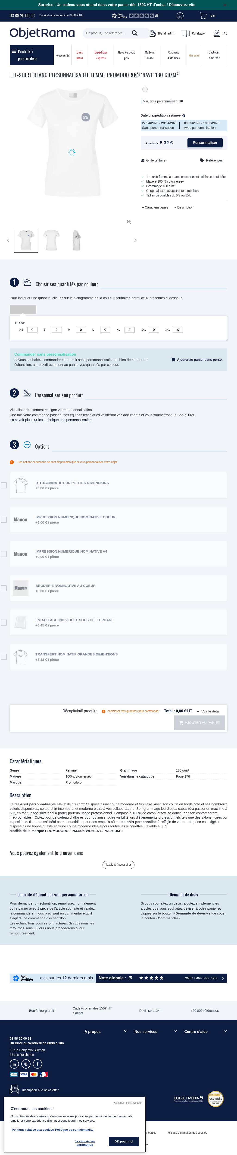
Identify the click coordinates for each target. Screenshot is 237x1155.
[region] (75, 1125)
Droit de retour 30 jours (200, 1056)
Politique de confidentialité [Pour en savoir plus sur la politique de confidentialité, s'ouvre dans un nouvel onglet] (74, 1129)
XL (118, 329)
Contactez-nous (195, 1064)
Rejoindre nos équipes (100, 1048)
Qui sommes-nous (97, 1040)
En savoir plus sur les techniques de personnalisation (51, 420)
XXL (143, 329)
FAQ (220, 33)
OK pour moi (124, 1141)
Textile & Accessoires (119, 864)
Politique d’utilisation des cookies (186, 1132)
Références (214, 160)
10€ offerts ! (161, 33)
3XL (167, 329)
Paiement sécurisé (147, 1052)
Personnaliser (205, 143)
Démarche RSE (95, 1056)
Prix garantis (143, 1060)
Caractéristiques (156, 207)
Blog (87, 1064)
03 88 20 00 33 (22, 15)
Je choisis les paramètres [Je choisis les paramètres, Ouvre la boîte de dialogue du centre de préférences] (85, 1143)
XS (21, 329)
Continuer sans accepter (128, 1102)
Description (184, 207)
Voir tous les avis (201, 978)
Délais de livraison (197, 1048)
